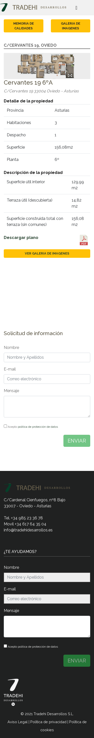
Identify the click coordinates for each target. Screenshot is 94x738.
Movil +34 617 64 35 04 (25, 524)
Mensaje (11, 390)
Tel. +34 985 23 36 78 (23, 518)
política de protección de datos (38, 426)
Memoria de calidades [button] (23, 26)
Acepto (31, 426)
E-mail (10, 369)
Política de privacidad (48, 722)
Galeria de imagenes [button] (70, 26)
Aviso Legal (18, 722)
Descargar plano (21, 237)
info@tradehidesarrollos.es (28, 530)
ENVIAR (77, 441)
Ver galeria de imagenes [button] (47, 253)
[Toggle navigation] (76, 8)
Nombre (11, 347)
